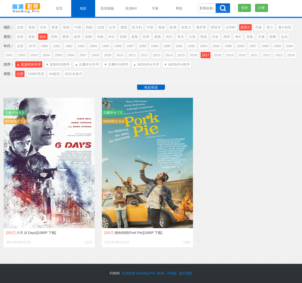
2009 (107, 55)
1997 (252, 46)
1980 (44, 46)
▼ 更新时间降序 (58, 64)
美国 (31, 27)
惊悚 (123, 37)
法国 (100, 27)
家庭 (157, 37)
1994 (216, 46)
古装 (192, 37)
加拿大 (186, 27)
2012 (144, 55)
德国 (123, 27)
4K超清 (54, 74)
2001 (9, 55)
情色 (203, 37)
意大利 (137, 27)
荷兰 (270, 27)
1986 (118, 46)
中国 (77, 27)
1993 (203, 46)
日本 (43, 27)
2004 (46, 55)
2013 (156, 55)
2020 (242, 55)
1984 (93, 46)
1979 (32, 46)
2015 (181, 55)
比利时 (231, 27)
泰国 (161, 27)
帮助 (179, 8)
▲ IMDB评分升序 (146, 64)
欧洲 (173, 27)
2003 (34, 55)
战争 (77, 37)
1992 (191, 46)
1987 (130, 46)
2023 (278, 55)
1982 (68, 46)
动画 (100, 37)
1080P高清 (36, 74)
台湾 (112, 27)
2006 (71, 55)
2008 (95, 55)
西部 (226, 37)
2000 (289, 46)
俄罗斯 (201, 27)
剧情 (88, 37)
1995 (228, 46)
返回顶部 (185, 273)
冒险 (249, 37)
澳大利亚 (284, 27)
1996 (240, 46)
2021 (254, 55)
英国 (66, 27)
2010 (119, 55)
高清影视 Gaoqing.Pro (138, 273)
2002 (21, 55)
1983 (81, 46)
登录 (244, 8)
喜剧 (31, 37)
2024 (291, 55)
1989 (154, 46)
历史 (215, 37)
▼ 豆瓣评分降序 (116, 64)
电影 (83, 8)
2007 (83, 55)
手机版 (172, 273)
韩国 (89, 27)
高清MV (131, 8)
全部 (20, 27)
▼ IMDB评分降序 (177, 64)
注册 (261, 8)
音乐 (180, 37)
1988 (142, 46)
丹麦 (258, 27)
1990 (167, 46)
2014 (169, 55)
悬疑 (134, 37)
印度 (150, 27)
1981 (56, 46)
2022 (266, 55)
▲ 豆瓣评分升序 (87, 64)
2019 (229, 55)
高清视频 (107, 8)
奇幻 (238, 37)
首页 (59, 8)
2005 (58, 55)
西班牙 (216, 27)
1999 (277, 46)
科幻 (111, 37)
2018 (217, 55)
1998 (265, 46)
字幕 (155, 8)
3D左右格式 (73, 74)
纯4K (160, 273)
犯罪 (146, 37)
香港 (54, 27)
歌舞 (272, 37)
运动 (284, 37)
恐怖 (54, 37)
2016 (193, 55)
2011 (132, 55)
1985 (105, 46)
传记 (169, 37)
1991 (179, 46)
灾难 (261, 37)
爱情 (65, 37)
